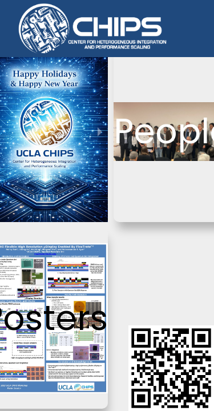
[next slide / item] (100, 131)
